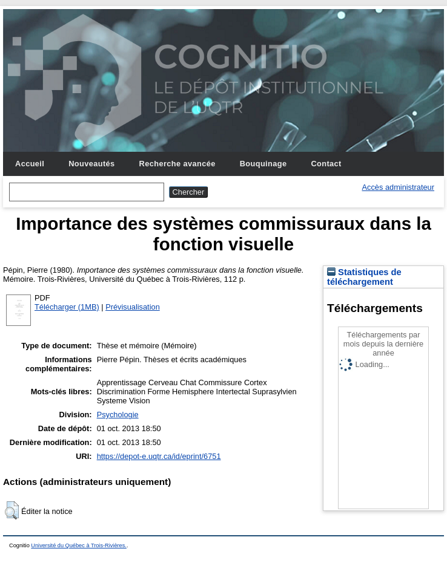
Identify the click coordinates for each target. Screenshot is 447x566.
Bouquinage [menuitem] (263, 163)
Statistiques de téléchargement (364, 277)
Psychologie (118, 414)
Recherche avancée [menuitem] (177, 163)
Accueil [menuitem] (29, 163)
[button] (12, 510)
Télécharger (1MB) (67, 306)
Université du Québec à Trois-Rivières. (79, 545)
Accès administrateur (398, 187)
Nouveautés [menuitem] (91, 163)
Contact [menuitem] (326, 163)
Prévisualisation (132, 306)
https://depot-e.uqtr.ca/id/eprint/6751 (159, 456)
